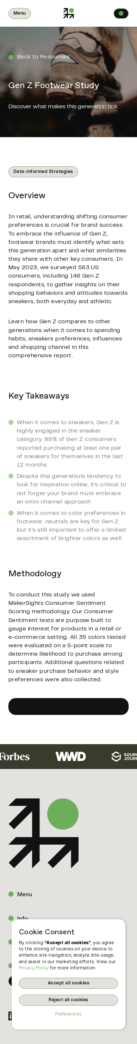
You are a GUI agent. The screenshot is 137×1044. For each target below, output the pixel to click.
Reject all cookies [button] (68, 1000)
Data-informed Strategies (43, 172)
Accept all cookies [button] (69, 983)
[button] (19, 13)
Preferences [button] (68, 1014)
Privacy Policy (34, 968)
